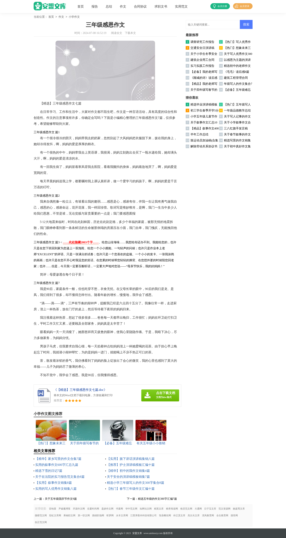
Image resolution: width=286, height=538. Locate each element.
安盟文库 (137, 533)
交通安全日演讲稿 (202, 47)
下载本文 (130, 33)
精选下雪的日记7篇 (48, 470)
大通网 (198, 508)
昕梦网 (110, 515)
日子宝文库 (210, 508)
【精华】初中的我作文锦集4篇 (128, 470)
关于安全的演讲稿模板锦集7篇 (128, 476)
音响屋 (52, 508)
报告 (95, 6)
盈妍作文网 (107, 508)
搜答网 (234, 515)
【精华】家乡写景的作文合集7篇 (58, 458)
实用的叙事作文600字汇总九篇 (56, 464)
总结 (109, 6)
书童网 (119, 508)
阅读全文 (116, 33)
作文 (123, 6)
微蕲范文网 (41, 515)
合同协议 (140, 6)
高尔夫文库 (194, 515)
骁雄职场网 (98, 515)
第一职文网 (84, 515)
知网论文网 (146, 508)
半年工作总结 (199, 134)
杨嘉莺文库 (239, 508)
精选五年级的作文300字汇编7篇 (157, 498)
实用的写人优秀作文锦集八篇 (56, 488)
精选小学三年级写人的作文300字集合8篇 (135, 482)
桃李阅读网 (172, 508)
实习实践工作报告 (202, 65)
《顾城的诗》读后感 (203, 77)
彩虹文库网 (55, 515)
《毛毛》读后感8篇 (236, 71)
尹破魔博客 (64, 508)
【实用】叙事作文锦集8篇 (53, 482)
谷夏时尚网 (93, 508)
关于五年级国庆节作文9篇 (61, 498)
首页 (80, 6)
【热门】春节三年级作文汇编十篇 (131, 488)
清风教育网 (208, 515)
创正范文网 (41, 522)
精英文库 (159, 508)
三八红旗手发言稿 (236, 128)
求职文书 (160, 6)
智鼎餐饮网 (165, 515)
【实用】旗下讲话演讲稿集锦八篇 (131, 458)
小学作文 (74, 17)
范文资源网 (224, 508)
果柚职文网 (69, 515)
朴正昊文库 (179, 515)
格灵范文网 (186, 508)
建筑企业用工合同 (202, 59)
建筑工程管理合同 (236, 77)
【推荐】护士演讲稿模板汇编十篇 (131, 464)
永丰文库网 (122, 515)
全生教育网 (222, 515)
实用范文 (181, 6)
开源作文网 (79, 508)
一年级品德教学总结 (237, 110)
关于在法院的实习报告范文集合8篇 (60, 476)
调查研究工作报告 (202, 41)
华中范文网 (131, 508)
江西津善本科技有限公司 (143, 515)
